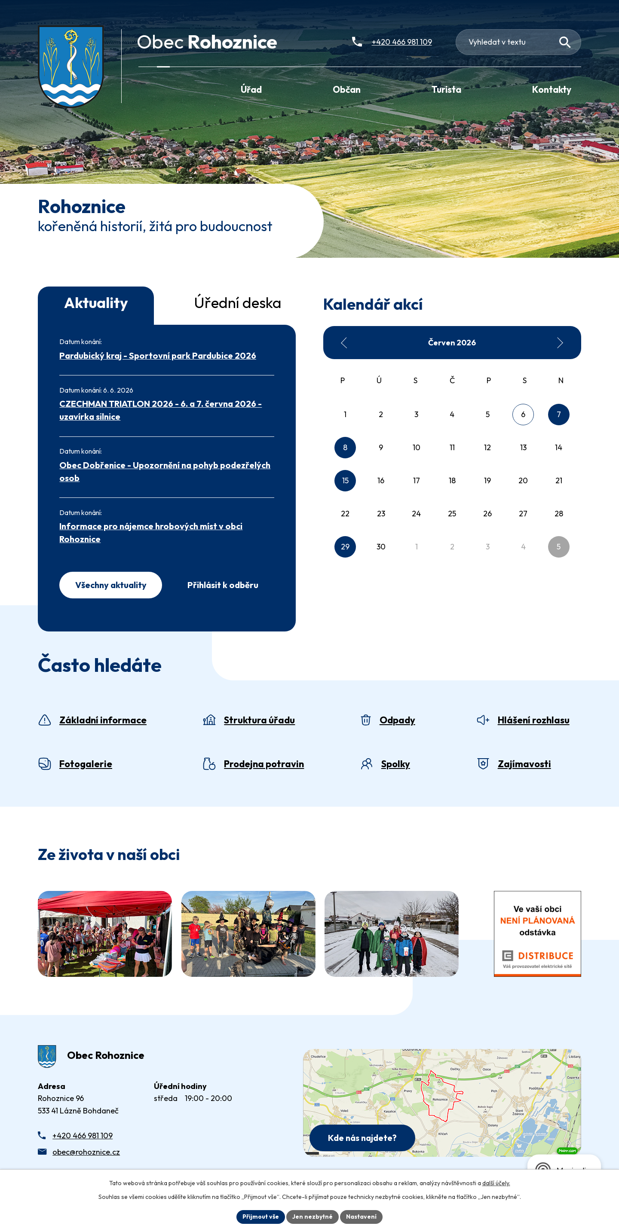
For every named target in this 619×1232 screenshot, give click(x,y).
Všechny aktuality (111, 584)
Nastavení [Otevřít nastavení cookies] (361, 1216)
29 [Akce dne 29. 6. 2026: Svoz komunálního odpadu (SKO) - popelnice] (345, 547)
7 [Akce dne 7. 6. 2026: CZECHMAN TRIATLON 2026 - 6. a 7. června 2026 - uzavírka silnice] (559, 414)
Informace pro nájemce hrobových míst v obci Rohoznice (150, 532)
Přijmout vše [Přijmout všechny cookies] (260, 1216)
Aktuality (96, 302)
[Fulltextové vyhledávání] (519, 42)
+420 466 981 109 (82, 1136)
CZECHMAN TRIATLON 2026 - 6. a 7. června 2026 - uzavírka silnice (160, 410)
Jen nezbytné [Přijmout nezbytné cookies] (312, 1216)
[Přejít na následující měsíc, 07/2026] (559, 343)
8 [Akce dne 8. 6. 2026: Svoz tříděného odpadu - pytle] (345, 447)
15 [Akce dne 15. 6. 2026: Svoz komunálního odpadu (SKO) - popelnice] (345, 480)
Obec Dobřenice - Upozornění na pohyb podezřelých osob (164, 471)
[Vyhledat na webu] (565, 42)
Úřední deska (238, 302)
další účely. (496, 1183)
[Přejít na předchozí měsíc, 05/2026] (344, 343)
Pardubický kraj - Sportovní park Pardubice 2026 (157, 355)
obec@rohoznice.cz (86, 1152)
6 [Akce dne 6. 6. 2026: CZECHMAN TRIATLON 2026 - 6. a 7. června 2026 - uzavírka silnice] (523, 414)
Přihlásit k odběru (222, 584)
